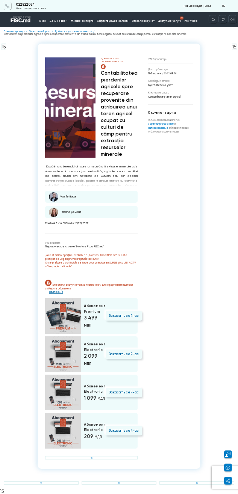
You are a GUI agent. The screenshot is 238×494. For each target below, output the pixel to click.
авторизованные (158, 128)
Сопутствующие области (112, 21)
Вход (208, 6)
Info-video (191, 21)
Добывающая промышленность (73, 31)
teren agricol (172, 96)
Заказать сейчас (124, 316)
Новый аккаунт (193, 6)
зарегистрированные (161, 123)
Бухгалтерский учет (160, 85)
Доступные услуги (171, 20)
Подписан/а (56, 292)
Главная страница (14, 31)
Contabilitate (156, 96)
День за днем (58, 21)
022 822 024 (25, 4)
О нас (42, 21)
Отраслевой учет (143, 21)
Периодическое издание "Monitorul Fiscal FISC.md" (74, 246)
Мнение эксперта (82, 21)
